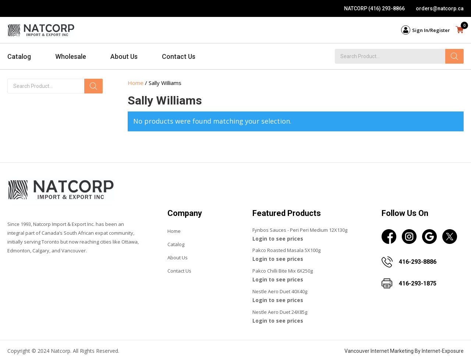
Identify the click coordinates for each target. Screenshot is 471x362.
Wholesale (70, 56)
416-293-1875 (417, 283)
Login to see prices (277, 238)
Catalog (19, 56)
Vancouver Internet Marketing (379, 351)
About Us (124, 56)
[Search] (454, 56)
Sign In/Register (431, 30)
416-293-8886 (417, 261)
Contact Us (178, 56)
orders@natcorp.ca (440, 8)
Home (136, 82)
